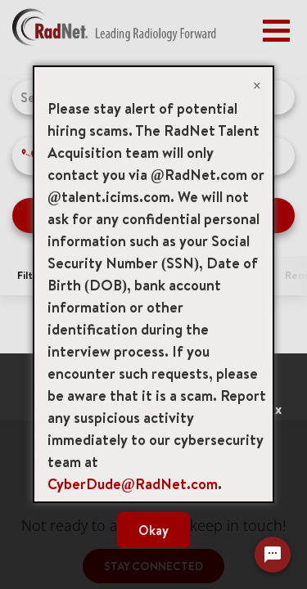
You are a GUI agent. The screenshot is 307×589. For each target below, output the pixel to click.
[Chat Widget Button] (273, 555)
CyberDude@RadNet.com (132, 484)
